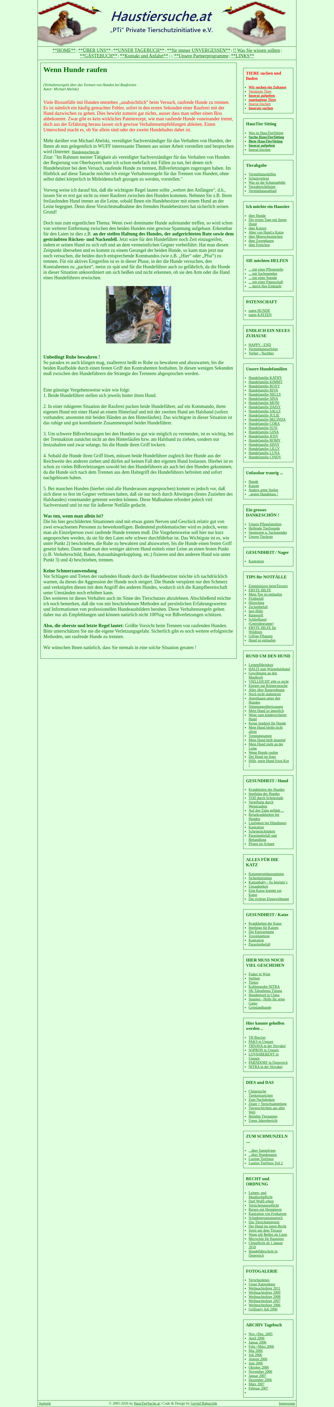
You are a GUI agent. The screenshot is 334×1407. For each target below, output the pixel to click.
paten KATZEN (260, 315)
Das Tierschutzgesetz (264, 1222)
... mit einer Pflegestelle (266, 269)
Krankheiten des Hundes (267, 790)
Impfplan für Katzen (263, 928)
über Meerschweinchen (266, 237)
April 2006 (257, 1338)
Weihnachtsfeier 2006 (265, 1305)
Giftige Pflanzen (261, 636)
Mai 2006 (256, 1351)
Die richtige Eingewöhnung (269, 899)
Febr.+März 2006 (261, 1347)
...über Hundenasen (263, 1155)
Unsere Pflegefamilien (265, 524)
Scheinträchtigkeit (262, 831)
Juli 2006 (255, 1355)
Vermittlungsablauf (263, 191)
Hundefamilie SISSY (264, 445)
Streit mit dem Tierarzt (265, 1230)
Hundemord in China (264, 995)
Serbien (254, 978)
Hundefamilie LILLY (264, 449)
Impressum (287, 1403)
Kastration (256, 561)
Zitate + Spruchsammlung (268, 1104)
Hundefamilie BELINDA (267, 419)
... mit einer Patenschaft (266, 282)
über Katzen (257, 228)
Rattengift (256, 615)
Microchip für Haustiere (266, 1239)
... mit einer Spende (263, 278)
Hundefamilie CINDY (265, 457)
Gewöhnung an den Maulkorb (263, 675)
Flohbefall (256, 599)
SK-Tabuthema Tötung (265, 991)
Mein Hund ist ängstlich (266, 711)
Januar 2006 (257, 1342)
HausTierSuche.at (147, 1403)
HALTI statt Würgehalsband (269, 669)
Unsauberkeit (258, 886)
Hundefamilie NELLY (265, 394)
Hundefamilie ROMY (265, 440)
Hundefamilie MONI (264, 403)
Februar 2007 (258, 1388)
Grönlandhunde (260, 1008)
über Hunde (257, 216)
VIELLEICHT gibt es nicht (269, 682)
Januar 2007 (257, 1376)
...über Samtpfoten (262, 1151)
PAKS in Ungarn (261, 1042)
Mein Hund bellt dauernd (267, 740)
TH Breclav (257, 1038)
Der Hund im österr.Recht (268, 1226)
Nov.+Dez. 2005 (261, 1334)
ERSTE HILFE (260, 590)
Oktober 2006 (259, 1367)
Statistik (45, 1403)
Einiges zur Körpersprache (268, 686)
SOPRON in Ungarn (264, 1050)
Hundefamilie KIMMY (266, 382)
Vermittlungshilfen (262, 174)
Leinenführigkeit (261, 665)
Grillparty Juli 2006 (263, 1309)
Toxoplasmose (259, 936)
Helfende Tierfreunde (264, 528)
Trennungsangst (260, 736)
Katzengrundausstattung (266, 874)
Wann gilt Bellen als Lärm (268, 1235)
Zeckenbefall (258, 607)
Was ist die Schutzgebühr (267, 183)
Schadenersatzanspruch (266, 1218)
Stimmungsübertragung (266, 707)
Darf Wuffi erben (261, 1201)
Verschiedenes (259, 1280)
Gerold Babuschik (204, 1403)
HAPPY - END (260, 345)
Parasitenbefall (259, 944)
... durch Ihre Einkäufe (265, 286)
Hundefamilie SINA (263, 399)
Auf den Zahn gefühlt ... (266, 810)
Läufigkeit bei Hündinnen (268, 823)
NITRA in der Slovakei (266, 1067)
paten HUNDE (259, 311)
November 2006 (260, 1372)
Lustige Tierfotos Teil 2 (266, 1163)
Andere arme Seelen (263, 490)
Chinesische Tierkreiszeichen (261, 1093)
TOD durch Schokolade (266, 798)
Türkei (253, 982)
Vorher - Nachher (261, 353)
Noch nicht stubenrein (265, 694)
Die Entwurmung (261, 932)
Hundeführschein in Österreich (263, 1253)
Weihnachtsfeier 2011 (265, 1288)
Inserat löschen (260, 150)
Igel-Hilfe (256, 611)
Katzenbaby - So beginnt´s (268, 882)
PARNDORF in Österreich (268, 1063)
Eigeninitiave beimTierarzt (268, 586)
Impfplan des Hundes (264, 794)
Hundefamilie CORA (264, 424)
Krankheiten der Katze (265, 923)
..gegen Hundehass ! (263, 494)
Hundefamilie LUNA (264, 453)
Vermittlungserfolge (263, 349)
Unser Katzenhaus (262, 1284)
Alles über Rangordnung (267, 690)
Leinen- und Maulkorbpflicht (261, 1195)
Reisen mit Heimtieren (265, 1210)
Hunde (253, 482)
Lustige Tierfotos (261, 1159)
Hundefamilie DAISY (265, 407)
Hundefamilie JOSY (263, 436)
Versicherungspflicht (264, 1205)
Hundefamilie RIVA (263, 390)
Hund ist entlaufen (262, 640)
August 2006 (258, 1359)
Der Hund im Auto (262, 757)
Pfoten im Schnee (262, 844)
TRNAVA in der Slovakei (267, 1046)
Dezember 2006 (260, 1380)
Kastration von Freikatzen (268, 1214)
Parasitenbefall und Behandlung (263, 838)
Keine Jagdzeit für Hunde (267, 723)
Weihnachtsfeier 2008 (265, 1297)
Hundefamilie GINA (264, 432)
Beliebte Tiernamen (263, 1116)
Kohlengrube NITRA (264, 987)
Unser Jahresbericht (263, 1121)
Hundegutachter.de (85, 152)
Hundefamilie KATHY (265, 378)
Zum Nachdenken (262, 1100)
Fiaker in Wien (259, 974)
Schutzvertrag (259, 178)
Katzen (254, 486)
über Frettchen (259, 245)
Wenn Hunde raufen (263, 753)
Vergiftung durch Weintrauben (261, 804)
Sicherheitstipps (260, 878)
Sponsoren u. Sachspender (268, 533)
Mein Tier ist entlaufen (265, 594)
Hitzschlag (256, 603)
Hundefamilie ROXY (264, 386)
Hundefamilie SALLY (265, 411)
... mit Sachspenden (263, 274)
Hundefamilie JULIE (264, 415)
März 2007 (257, 1384)
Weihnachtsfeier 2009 (265, 1293)
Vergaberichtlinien (262, 187)
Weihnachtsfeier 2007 (265, 1301)
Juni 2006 (256, 1363)
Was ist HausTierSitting (266, 133)
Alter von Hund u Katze (266, 232)
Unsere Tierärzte (261, 537)
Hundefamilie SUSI (263, 428)
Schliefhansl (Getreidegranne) (261, 622)
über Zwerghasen (261, 241)
